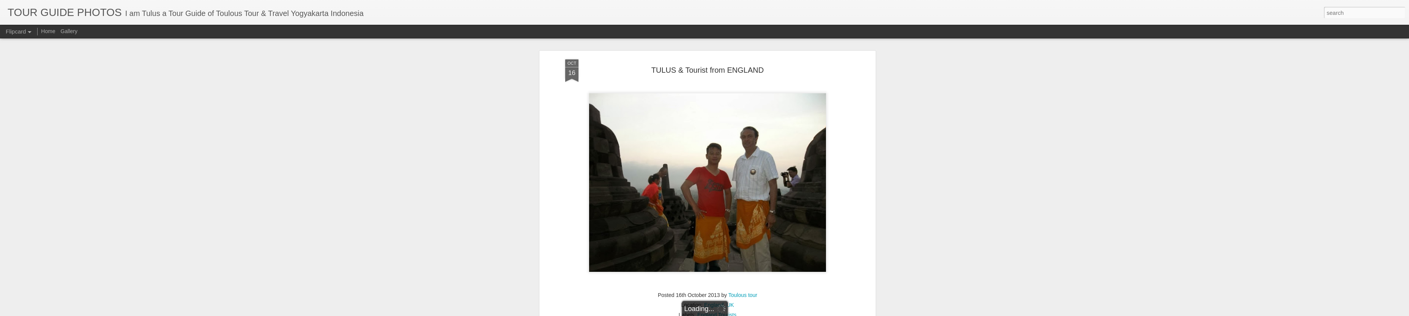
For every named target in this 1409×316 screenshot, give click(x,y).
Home (48, 31)
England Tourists (716, 199)
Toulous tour (742, 180)
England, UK (719, 190)
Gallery (69, 31)
